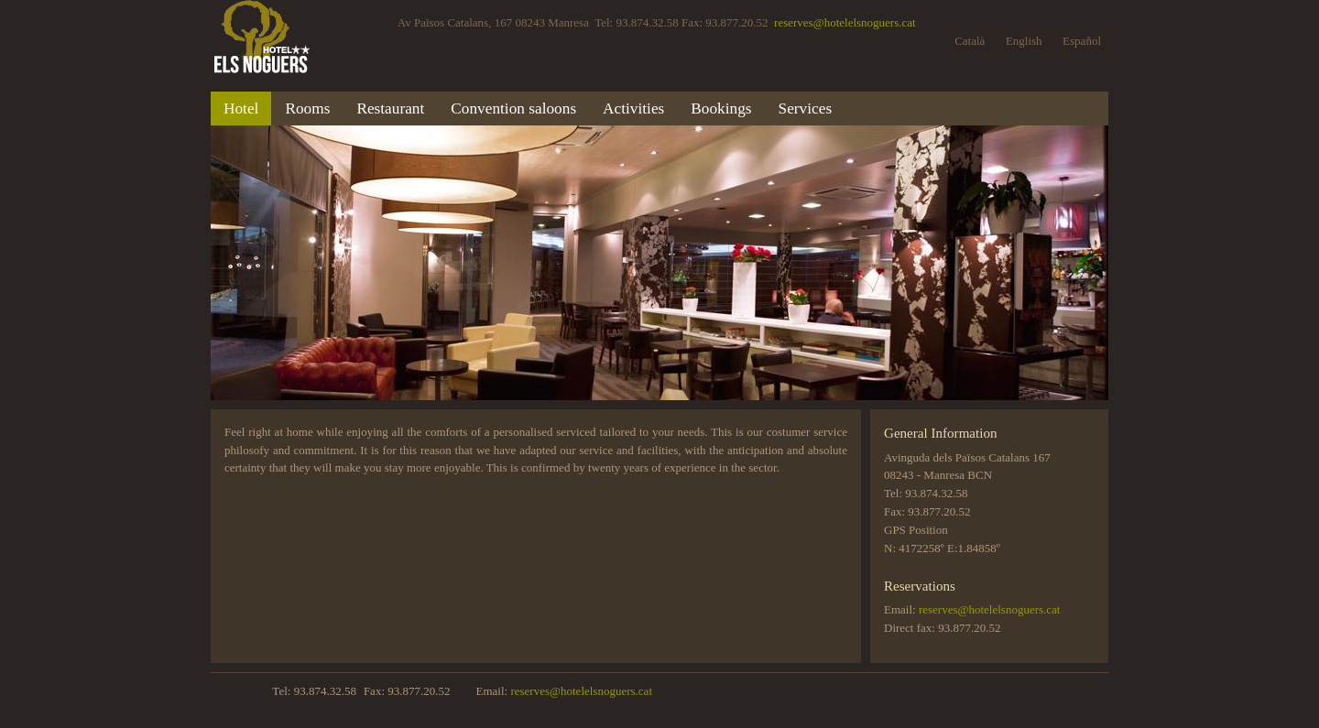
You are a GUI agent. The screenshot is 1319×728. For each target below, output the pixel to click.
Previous (334, 261)
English (1024, 41)
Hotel (240, 108)
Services (806, 108)
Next (986, 261)
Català (969, 41)
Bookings (721, 108)
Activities (633, 108)
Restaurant (390, 108)
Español (1082, 41)
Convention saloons (513, 108)
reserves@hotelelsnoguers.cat (845, 22)
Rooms (307, 108)
